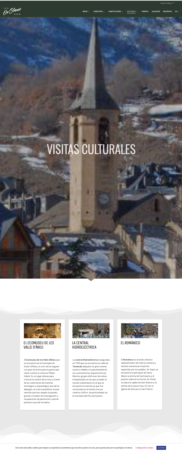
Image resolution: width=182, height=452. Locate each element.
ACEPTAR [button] (161, 448)
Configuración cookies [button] (144, 448)
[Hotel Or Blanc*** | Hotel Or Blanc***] (12, 11)
